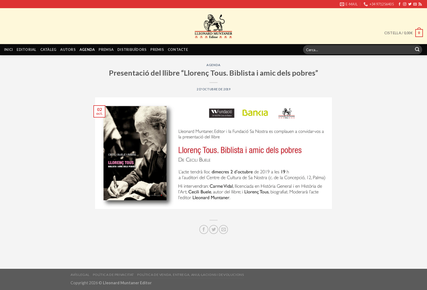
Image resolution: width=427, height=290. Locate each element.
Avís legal (80, 275)
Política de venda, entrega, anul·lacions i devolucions (190, 275)
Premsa (106, 49)
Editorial (26, 49)
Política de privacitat (113, 275)
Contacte (178, 49)
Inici (8, 49)
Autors (68, 49)
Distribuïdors (132, 49)
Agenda (87, 49)
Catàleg (48, 49)
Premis (157, 49)
